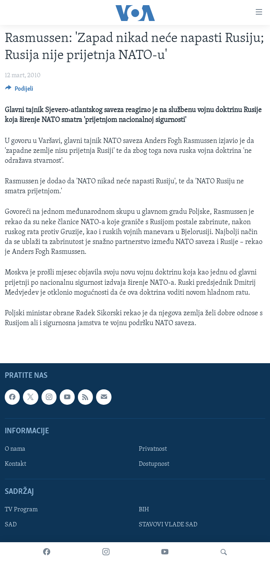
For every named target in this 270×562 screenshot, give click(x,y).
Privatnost (153, 449)
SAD (11, 525)
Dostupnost (154, 464)
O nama (15, 449)
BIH (144, 510)
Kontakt (15, 464)
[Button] (19, 90)
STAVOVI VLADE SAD (168, 525)
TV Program (21, 510)
